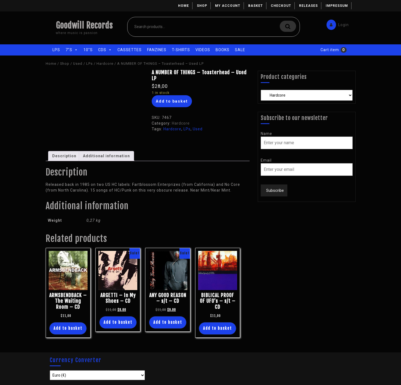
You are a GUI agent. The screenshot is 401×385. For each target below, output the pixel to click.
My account (227, 6)
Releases (308, 6)
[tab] (64, 156)
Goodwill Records (84, 25)
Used (77, 63)
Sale (240, 50)
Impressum (337, 6)
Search (288, 26)
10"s (88, 50)
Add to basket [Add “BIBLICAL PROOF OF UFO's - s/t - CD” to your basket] (217, 328)
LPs (56, 50)
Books (222, 50)
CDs (105, 49)
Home (183, 6)
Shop (202, 6)
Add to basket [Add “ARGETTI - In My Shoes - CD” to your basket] (118, 322)
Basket (255, 6)
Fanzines (156, 50)
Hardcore (105, 63)
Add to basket (172, 101)
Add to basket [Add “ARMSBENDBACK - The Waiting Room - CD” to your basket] (68, 328)
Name (266, 133)
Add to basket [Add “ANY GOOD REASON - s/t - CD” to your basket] (167, 322)
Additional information (106, 156)
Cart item (330, 50)
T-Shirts (181, 50)
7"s (72, 49)
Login (336, 23)
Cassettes (129, 50)
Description (64, 156)
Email (266, 160)
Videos (202, 50)
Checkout (281, 6)
